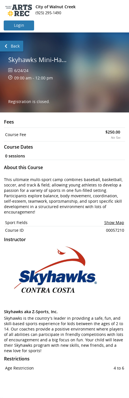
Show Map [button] (114, 222)
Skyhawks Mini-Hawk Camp (39, 60)
